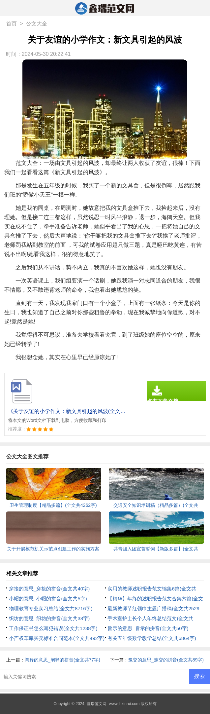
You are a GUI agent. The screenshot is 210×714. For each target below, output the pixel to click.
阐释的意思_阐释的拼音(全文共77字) (62, 659)
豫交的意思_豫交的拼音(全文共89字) (166, 659)
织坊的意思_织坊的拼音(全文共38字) (49, 618)
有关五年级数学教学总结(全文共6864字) (151, 638)
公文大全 (36, 23)
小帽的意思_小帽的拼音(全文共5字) (48, 598)
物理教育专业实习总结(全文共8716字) (50, 608)
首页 (11, 23)
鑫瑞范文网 (96, 703)
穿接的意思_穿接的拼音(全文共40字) (49, 588)
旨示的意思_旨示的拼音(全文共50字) (147, 628)
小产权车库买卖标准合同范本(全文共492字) (57, 638)
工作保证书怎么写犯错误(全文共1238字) (53, 628)
